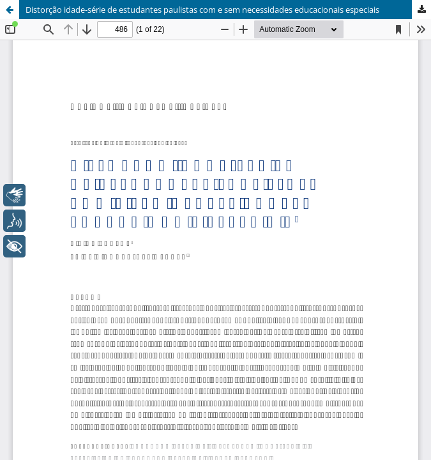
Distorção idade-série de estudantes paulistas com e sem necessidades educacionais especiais (202, 9)
